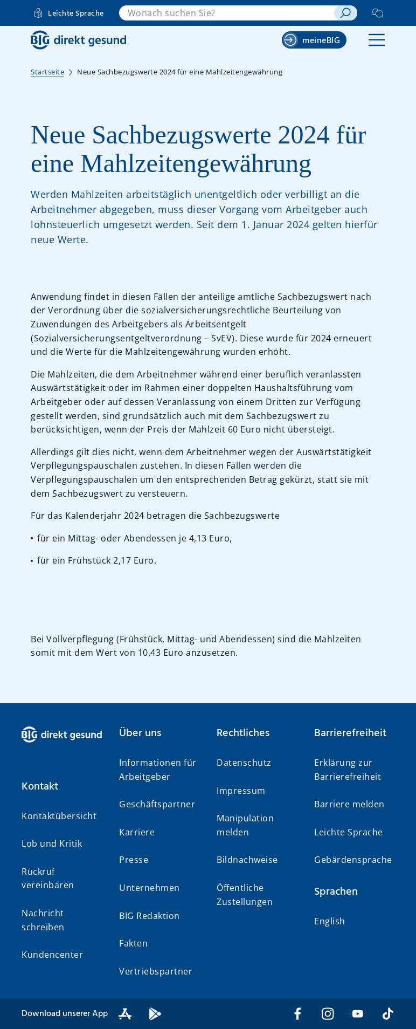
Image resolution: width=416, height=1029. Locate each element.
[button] (376, 40)
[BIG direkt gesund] (78, 40)
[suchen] (345, 12)
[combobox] (226, 13)
